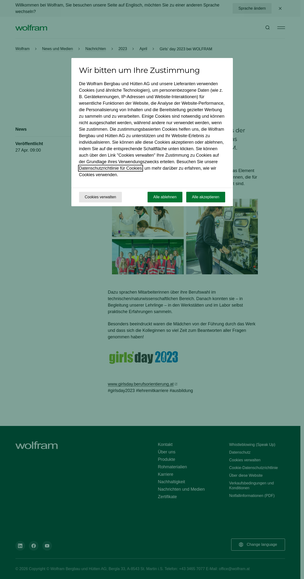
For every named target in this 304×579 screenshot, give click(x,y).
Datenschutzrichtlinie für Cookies (110, 168)
